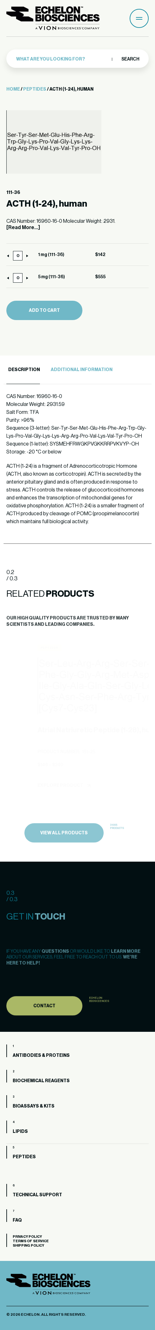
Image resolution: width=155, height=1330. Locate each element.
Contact (44, 1020)
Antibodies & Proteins (41, 1055)
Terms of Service (31, 1241)
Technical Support (37, 1195)
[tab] (23, 370)
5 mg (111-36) (51, 277)
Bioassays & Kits (34, 1106)
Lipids (20, 1131)
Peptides (34, 89)
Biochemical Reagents (41, 1081)
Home (13, 89)
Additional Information (82, 370)
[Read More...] (23, 227)
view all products (64, 848)
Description (24, 370)
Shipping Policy (28, 1245)
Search (130, 59)
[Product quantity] (18, 255)
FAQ (17, 1220)
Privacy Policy (27, 1236)
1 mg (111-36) (51, 255)
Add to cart (44, 310)
